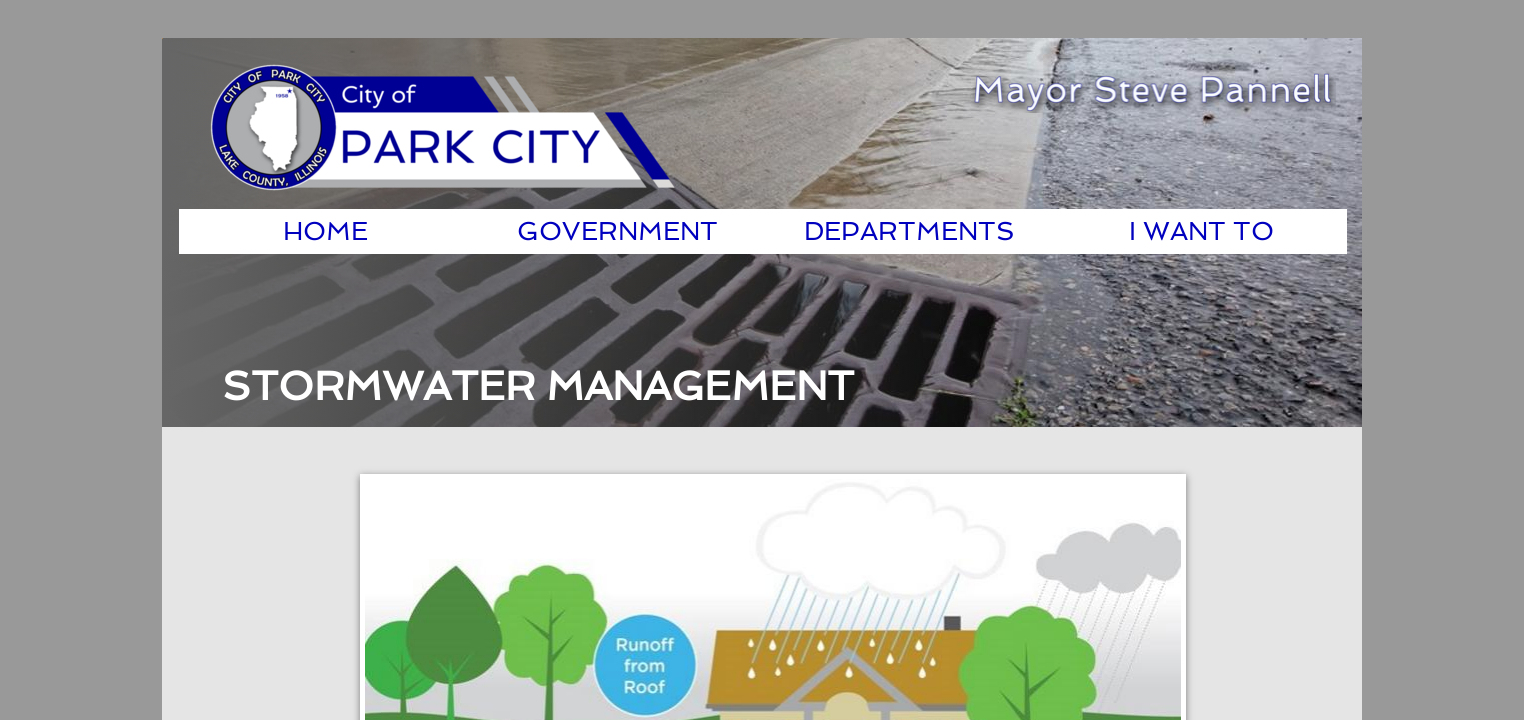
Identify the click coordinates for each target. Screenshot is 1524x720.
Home (325, 231)
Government (617, 231)
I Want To (1201, 231)
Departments (909, 231)
